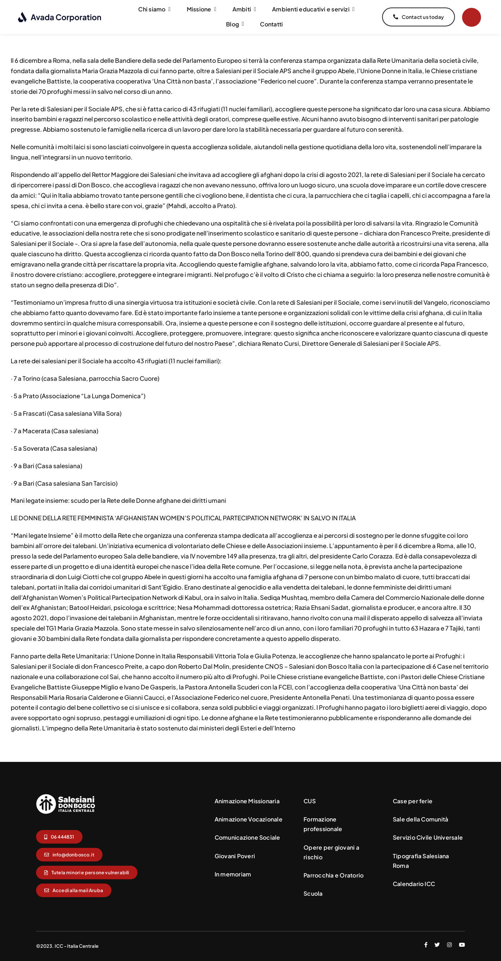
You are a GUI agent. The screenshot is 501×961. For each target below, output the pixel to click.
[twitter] (437, 944)
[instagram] (449, 944)
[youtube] (462, 944)
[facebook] (425, 944)
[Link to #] (471, 17)
